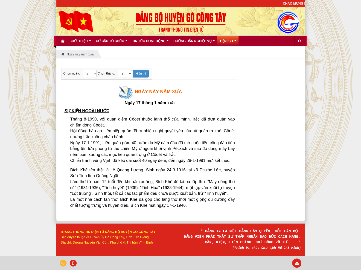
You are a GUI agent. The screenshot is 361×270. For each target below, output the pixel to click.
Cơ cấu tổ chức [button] (111, 42)
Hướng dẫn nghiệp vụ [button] (194, 42)
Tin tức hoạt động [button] (150, 42)
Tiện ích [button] (228, 42)
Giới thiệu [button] (81, 42)
